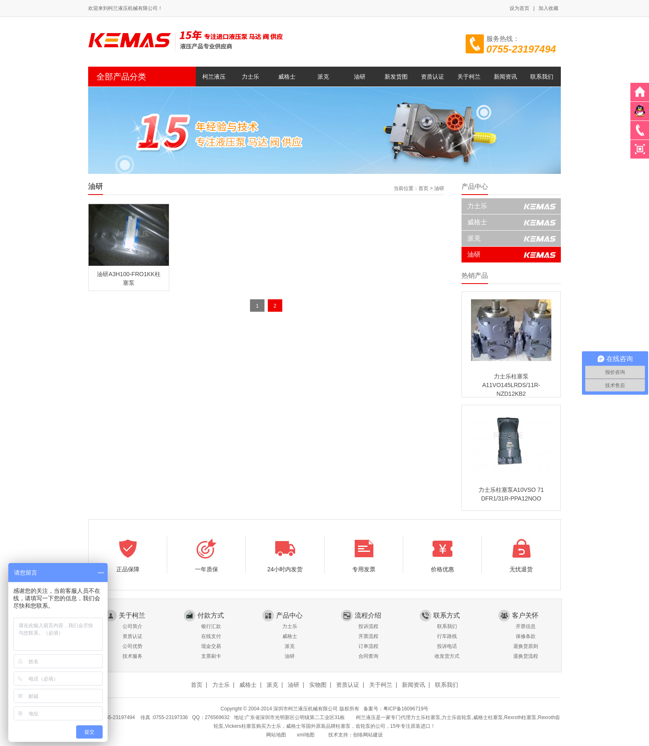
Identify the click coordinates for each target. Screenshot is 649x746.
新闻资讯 (505, 76)
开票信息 (526, 626)
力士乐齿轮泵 (456, 717)
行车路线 (447, 636)
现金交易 (211, 646)
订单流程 (368, 646)
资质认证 (432, 76)
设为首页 (519, 8)
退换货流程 (525, 656)
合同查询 (368, 656)
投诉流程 (368, 626)
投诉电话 (447, 646)
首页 (423, 188)
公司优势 (132, 646)
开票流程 (368, 636)
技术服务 (132, 656)
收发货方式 (447, 656)
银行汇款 (211, 626)
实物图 (318, 684)
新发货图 (396, 76)
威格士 (287, 76)
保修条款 (526, 636)
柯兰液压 (214, 76)
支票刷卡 (211, 656)
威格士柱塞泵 (488, 717)
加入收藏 (548, 8)
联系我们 (541, 76)
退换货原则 (525, 646)
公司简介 (132, 626)
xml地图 (306, 735)
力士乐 (250, 76)
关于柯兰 (469, 76)
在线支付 (211, 636)
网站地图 (276, 735)
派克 (323, 76)
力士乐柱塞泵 (425, 717)
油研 (359, 76)
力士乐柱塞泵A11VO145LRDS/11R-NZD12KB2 (511, 385)
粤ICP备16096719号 (405, 709)
